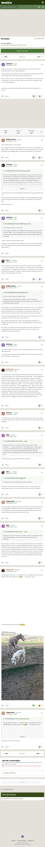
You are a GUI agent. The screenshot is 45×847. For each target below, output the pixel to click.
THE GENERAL (7, 43)
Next (39, 57)
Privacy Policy (22, 840)
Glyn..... (21, 441)
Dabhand (22, 292)
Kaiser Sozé (23, 171)
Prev (5, 57)
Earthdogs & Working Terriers (18, 45)
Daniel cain (22, 718)
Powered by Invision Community (22, 844)
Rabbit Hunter (23, 223)
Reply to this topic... (9, 773)
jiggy (21, 478)
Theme (13, 840)
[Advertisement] (22, 22)
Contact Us (31, 840)
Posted (11, 65)
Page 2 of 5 (22, 57)
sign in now (39, 762)
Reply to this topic (22, 51)
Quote (7, 96)
